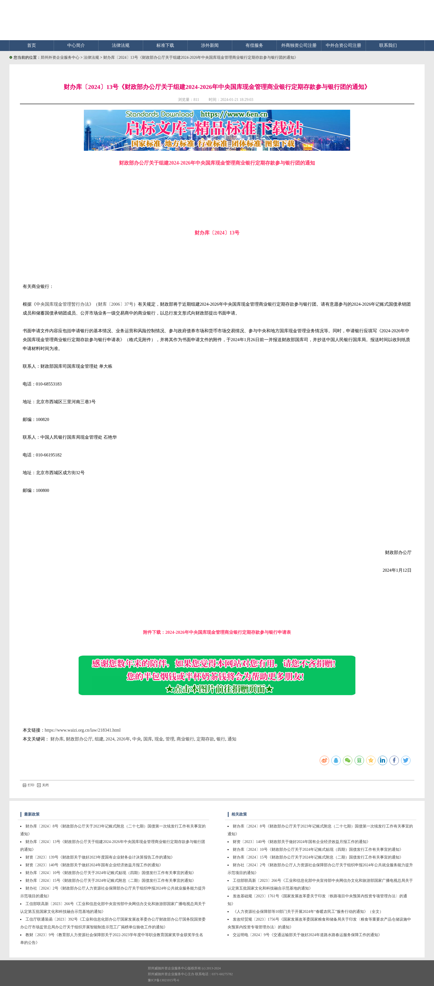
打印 (28, 785)
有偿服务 (254, 45)
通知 (232, 739)
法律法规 (121, 45)
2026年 (123, 739)
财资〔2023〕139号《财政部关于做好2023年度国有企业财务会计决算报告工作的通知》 (100, 857)
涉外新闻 (210, 45)
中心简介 (76, 45)
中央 (136, 739)
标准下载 (165, 45)
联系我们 (388, 45)
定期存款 (205, 739)
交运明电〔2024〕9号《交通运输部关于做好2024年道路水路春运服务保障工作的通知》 (307, 935)
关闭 (43, 785)
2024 (110, 739)
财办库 (57, 739)
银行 (220, 739)
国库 (147, 739)
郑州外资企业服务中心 (60, 57)
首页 (31, 45)
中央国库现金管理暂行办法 (62, 304)
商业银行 (185, 739)
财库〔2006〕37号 (115, 304)
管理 (170, 739)
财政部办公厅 (79, 739)
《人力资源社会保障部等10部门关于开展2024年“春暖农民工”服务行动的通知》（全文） (308, 912)
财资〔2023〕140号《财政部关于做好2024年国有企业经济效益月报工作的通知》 (94, 865)
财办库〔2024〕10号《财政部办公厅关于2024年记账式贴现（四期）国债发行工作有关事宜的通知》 (110, 873)
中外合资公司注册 (343, 45)
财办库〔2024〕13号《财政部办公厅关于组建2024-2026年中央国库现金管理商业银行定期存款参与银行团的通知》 (200, 57)
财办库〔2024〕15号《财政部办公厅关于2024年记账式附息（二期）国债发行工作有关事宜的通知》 (110, 880)
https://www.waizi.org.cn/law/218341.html (83, 730)
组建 (99, 739)
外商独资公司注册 (299, 45)
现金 (158, 739)
